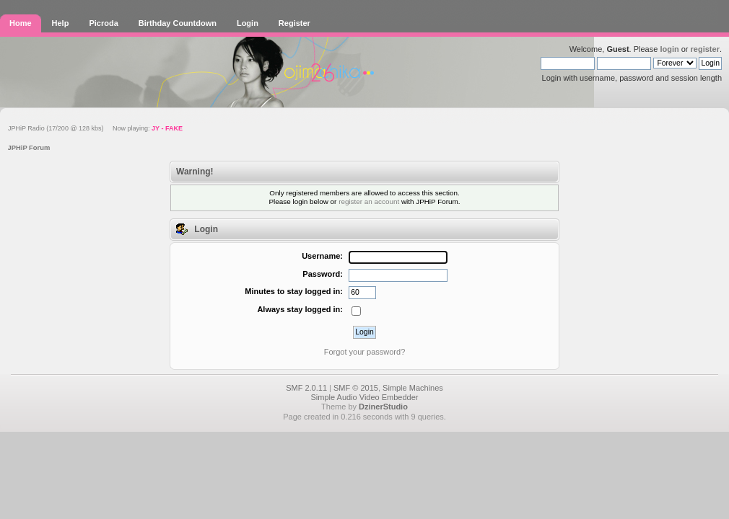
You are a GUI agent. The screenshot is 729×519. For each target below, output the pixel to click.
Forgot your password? (365, 351)
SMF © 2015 (355, 387)
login (669, 49)
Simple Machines (413, 387)
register (705, 49)
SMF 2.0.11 (306, 387)
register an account (369, 201)
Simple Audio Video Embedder (364, 397)
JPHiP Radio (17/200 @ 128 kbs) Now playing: (95, 128)
